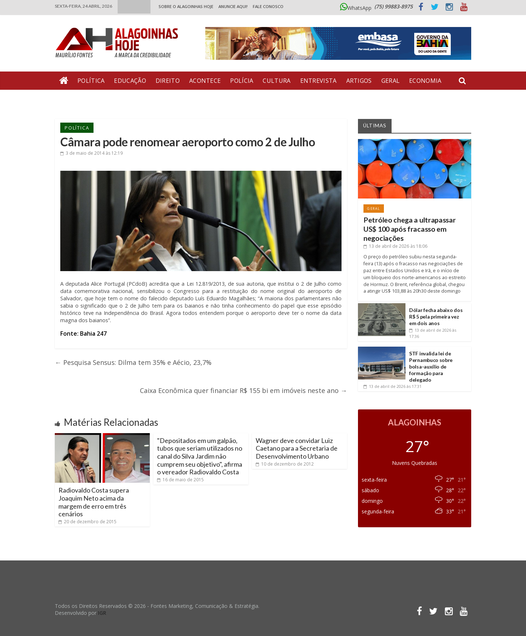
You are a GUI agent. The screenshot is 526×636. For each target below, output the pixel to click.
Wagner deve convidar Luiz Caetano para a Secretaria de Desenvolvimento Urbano (297, 448)
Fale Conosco (268, 6)
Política (90, 81)
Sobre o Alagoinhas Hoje (186, 6)
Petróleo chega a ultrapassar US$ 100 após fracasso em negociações (409, 229)
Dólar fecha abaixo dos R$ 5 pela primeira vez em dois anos (435, 316)
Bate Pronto (81, 99)
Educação (130, 81)
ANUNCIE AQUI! (233, 6)
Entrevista (318, 81)
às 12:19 (91, 153)
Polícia (241, 81)
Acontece (205, 81)
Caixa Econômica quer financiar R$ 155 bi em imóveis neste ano (243, 390)
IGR (102, 612)
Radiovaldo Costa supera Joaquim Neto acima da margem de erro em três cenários (93, 502)
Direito (168, 81)
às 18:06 (395, 246)
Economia (425, 81)
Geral (390, 81)
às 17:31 (392, 386)
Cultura (276, 81)
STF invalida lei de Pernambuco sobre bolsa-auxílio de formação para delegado (431, 366)
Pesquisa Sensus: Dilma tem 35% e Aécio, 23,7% (133, 362)
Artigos (359, 81)
